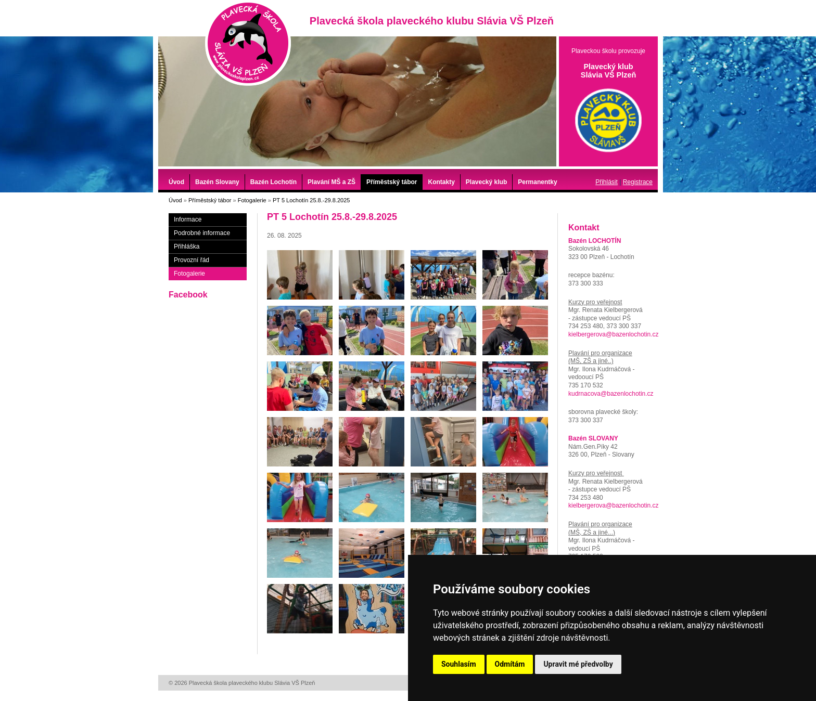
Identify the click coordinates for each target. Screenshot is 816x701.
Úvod (176, 182)
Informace (187, 219)
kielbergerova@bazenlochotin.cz (613, 334)
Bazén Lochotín (273, 182)
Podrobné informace (202, 233)
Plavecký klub (486, 182)
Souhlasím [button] (458, 664)
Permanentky (537, 182)
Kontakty (441, 182)
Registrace (638, 182)
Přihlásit (606, 182)
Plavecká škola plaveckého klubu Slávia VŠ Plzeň (248, 43)
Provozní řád (191, 260)
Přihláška (186, 246)
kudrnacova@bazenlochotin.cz (611, 393)
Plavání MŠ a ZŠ (331, 182)
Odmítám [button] (510, 664)
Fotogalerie (252, 200)
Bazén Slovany (217, 182)
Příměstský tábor (391, 182)
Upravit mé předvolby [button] (578, 664)
